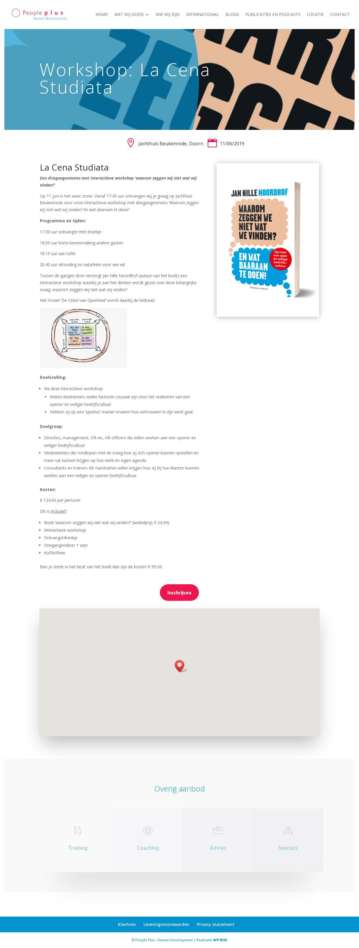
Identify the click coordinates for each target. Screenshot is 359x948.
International (202, 14)
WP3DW (220, 940)
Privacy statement (215, 924)
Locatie (315, 14)
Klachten (127, 924)
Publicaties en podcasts (272, 14)
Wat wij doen (129, 14)
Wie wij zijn (168, 14)
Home (102, 14)
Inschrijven (179, 592)
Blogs (232, 14)
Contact (340, 14)
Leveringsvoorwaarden (166, 924)
